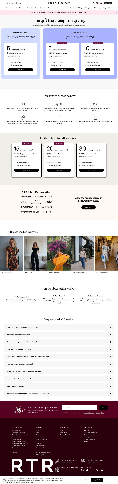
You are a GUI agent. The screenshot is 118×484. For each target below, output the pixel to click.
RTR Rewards (64, 437)
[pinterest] (98, 470)
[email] (79, 407)
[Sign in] (93, 3)
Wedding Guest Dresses (91, 432)
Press (37, 441)
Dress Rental (87, 430)
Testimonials (15, 450)
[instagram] (83, 470)
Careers (38, 443)
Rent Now (88, 207)
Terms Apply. (82, 12)
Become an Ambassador (43, 448)
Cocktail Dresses (89, 434)
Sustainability (40, 437)
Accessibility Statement (78, 477)
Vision (37, 430)
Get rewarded (66, 470)
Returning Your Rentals (19, 441)
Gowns (86, 441)
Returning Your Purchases (20, 443)
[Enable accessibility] (4, 480)
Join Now (20, 69)
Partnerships (39, 450)
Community (39, 434)
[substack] (103, 470)
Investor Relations (41, 439)
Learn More (91, 463)
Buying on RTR (16, 437)
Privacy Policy (100, 413)
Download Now (66, 463)
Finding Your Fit (16, 439)
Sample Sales (40, 454)
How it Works (10, 3)
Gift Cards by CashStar (43, 452)
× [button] (116, 12)
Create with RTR (41, 445)
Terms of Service (89, 413)
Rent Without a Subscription (20, 434)
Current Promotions (66, 434)
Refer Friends (16, 448)
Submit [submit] (104, 408)
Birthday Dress (88, 437)
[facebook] (93, 470)
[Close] (116, 483)
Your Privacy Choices (99, 477)
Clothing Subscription (18, 432)
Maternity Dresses (89, 439)
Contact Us (63, 432)
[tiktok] (88, 470)
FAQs (61, 430)
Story (37, 432)
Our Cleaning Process (18, 445)
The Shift (14, 452)
